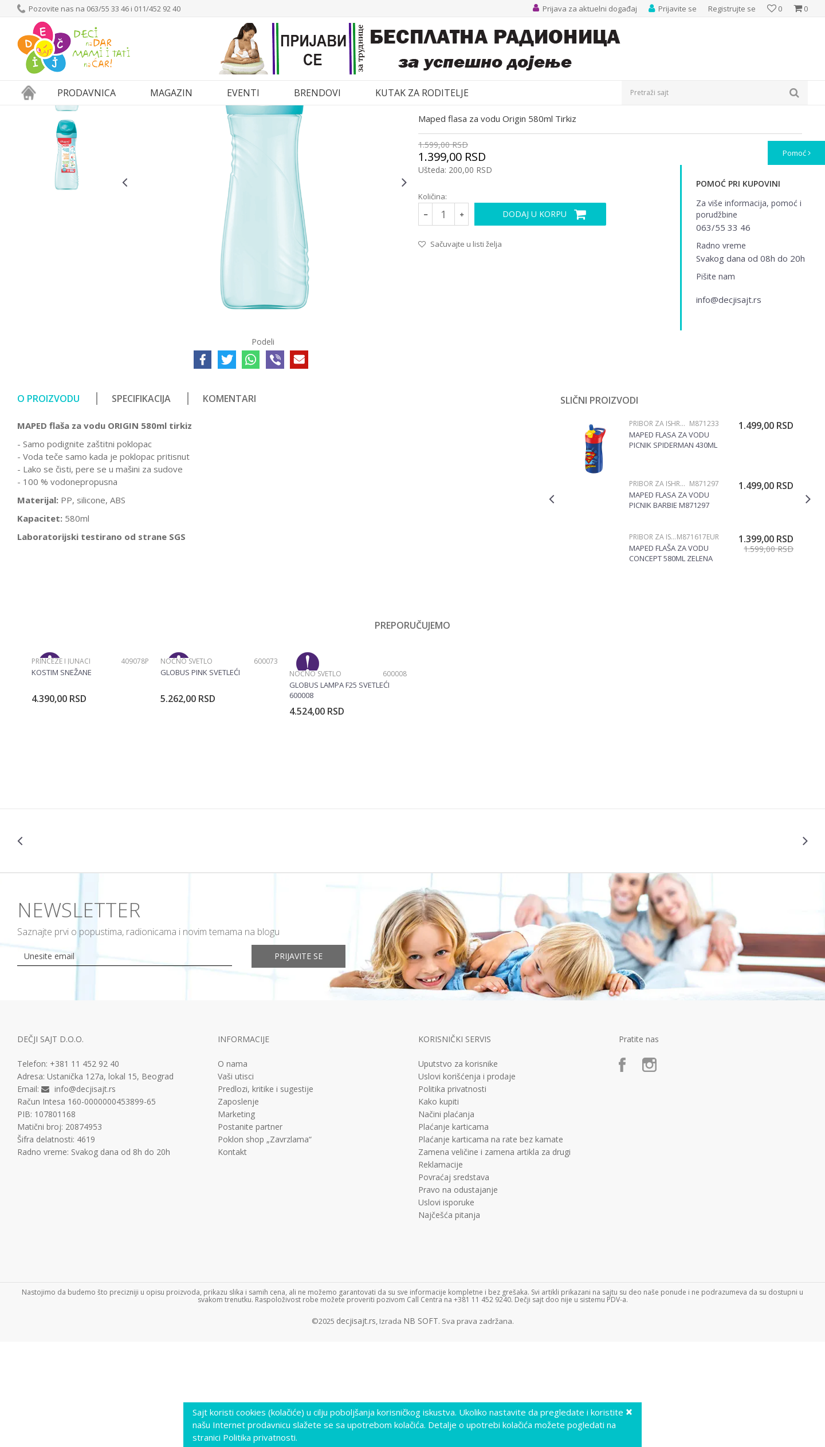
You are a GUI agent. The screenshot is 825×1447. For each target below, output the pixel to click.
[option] (67, 183)
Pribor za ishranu (156, 112)
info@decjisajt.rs (85, 1194)
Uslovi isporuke (446, 1307)
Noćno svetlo (186, 766)
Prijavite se (298, 1061)
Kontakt (232, 1257)
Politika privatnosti (452, 1194)
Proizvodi (69, 112)
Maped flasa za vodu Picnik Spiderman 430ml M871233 (673, 545)
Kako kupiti (438, 1207)
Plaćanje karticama (453, 1232)
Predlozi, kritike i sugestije (265, 1194)
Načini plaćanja (446, 1219)
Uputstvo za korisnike (458, 1169)
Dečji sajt (31, 112)
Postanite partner (250, 1232)
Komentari (229, 504)
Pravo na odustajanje (458, 1295)
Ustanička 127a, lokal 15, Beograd (110, 1181)
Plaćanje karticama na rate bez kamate (490, 1244)
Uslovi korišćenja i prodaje (467, 1181)
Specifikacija (141, 504)
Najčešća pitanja (449, 1320)
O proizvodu (48, 504)
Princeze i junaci (61, 766)
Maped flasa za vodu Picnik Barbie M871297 (669, 605)
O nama (232, 1169)
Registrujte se (732, 8)
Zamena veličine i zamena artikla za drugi (494, 1257)
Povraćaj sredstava (453, 1282)
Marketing (236, 1219)
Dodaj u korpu (534, 319)
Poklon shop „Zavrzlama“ (265, 1244)
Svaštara (107, 112)
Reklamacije (440, 1270)
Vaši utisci (236, 1181)
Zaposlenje (238, 1207)
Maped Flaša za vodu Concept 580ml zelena (671, 658)
